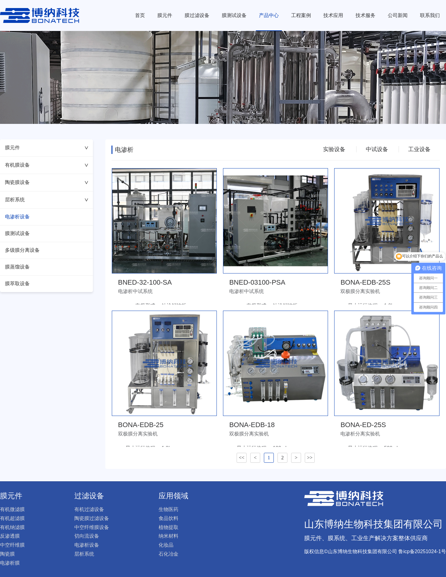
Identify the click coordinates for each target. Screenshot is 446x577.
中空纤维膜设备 (91, 527)
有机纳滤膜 (12, 527)
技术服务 (365, 15)
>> (310, 457)
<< (241, 457)
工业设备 (419, 149)
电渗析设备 (17, 216)
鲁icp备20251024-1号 (422, 551)
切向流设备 (86, 536)
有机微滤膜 (12, 509)
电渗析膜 (10, 563)
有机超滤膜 (12, 518)
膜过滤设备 (197, 15)
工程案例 (301, 15)
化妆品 (166, 545)
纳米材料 (168, 536)
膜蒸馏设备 (17, 266)
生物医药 (168, 509)
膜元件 (164, 15)
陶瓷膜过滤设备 (91, 518)
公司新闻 (398, 15)
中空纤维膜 (12, 545)
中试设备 (377, 149)
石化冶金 (168, 554)
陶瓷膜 (7, 554)
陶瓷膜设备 (47, 182)
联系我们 (430, 15)
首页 (140, 15)
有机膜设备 (47, 165)
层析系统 (47, 199)
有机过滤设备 (89, 509)
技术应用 (333, 15)
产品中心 (269, 15)
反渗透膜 (10, 536)
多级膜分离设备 (22, 250)
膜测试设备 (234, 15)
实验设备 (334, 149)
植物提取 (168, 527)
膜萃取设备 (17, 283)
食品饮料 (168, 518)
